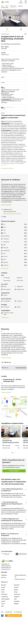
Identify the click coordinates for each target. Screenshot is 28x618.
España (3, 601)
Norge (2, 589)
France (3, 603)
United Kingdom (5, 599)
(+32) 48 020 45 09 (5, 569)
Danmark (3, 585)
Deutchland (4, 594)
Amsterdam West (4, 7)
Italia (2, 606)
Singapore (16, 596)
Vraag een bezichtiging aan (8, 66)
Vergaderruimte (13, 6)
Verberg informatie (6, 204)
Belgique (16, 603)
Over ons (3, 577)
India (15, 599)
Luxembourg (4, 596)
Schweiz (16, 587)
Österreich (16, 585)
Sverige (3, 587)
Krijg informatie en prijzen (8, 63)
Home (2, 6)
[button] (19, 427)
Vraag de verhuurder (7, 65)
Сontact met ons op (20, 579)
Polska (16, 592)
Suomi (2, 592)
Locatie (6, 6)
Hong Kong (17, 594)
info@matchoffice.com (6, 567)
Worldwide (16, 601)
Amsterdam (20, 6)
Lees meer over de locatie (7, 168)
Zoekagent (4, 575)
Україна (16, 589)
